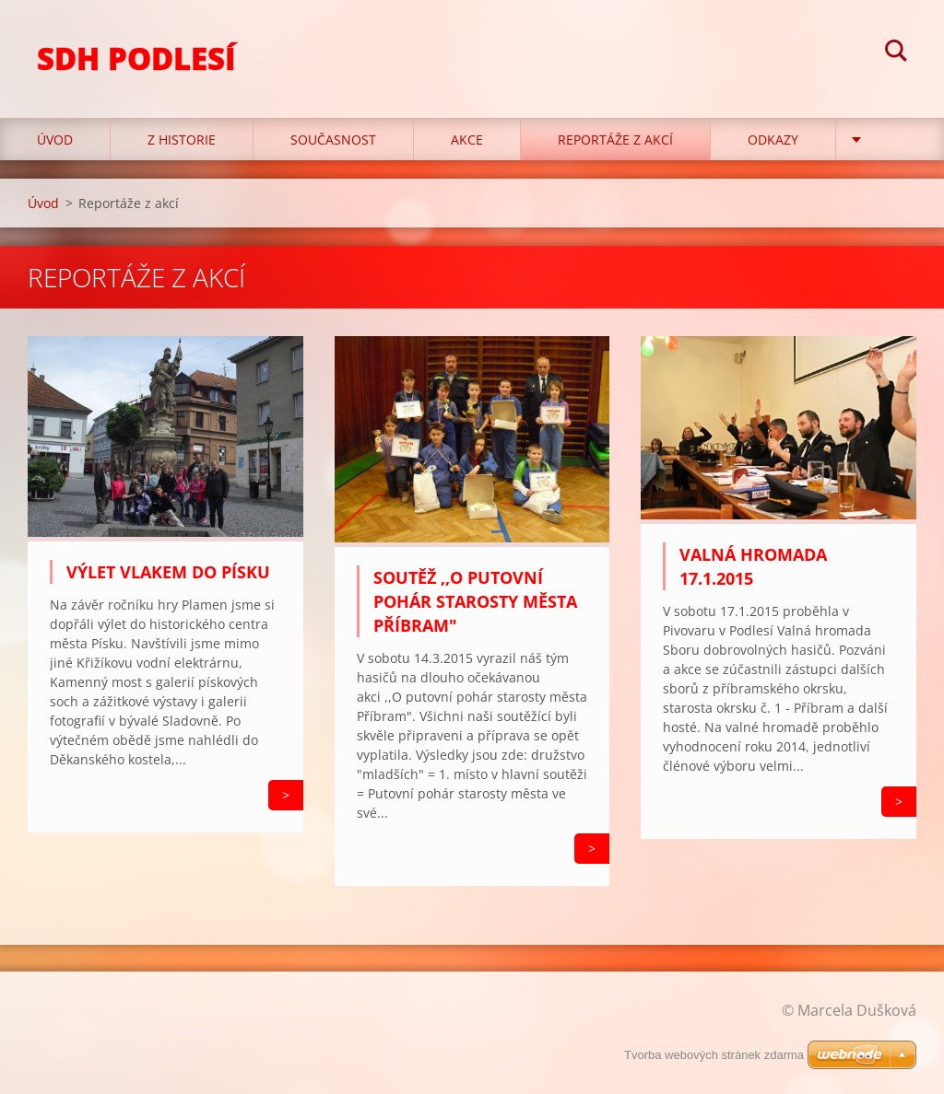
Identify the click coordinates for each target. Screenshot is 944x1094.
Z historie (182, 139)
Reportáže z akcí (615, 139)
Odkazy (773, 139)
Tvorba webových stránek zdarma (714, 1055)
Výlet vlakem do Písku (168, 572)
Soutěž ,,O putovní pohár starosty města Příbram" (475, 601)
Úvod (55, 139)
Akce (467, 139)
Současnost (333, 139)
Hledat (896, 53)
